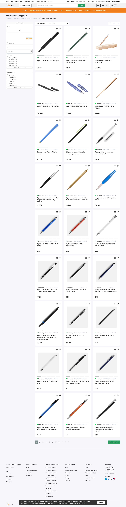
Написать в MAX (70, 1)
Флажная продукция (31, 470)
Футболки (8, 481)
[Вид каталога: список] (114, 23)
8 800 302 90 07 (109, 469)
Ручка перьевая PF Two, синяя (76, 106)
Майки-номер (49, 496)
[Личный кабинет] (98, 5)
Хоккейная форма (50, 485)
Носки (7, 471)
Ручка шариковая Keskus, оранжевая (74, 244)
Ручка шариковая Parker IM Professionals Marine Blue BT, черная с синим (47, 337)
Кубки (66, 467)
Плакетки (67, 472)
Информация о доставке (16, 1)
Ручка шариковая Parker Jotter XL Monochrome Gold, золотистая (77, 199)
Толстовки (8, 479)
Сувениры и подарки (99, 10)
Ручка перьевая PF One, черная (48, 106)
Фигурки (67, 480)
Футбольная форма (50, 478)
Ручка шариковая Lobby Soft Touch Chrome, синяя (104, 382)
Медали (67, 475)
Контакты (50, 1)
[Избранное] (107, 5)
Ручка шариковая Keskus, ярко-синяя (48, 244)
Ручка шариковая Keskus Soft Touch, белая (105, 244)
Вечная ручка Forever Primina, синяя (47, 153)
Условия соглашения (90, 472)
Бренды (87, 475)
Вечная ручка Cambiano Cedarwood (103, 61)
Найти (81, 5)
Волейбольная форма (51, 483)
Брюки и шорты (10, 467)
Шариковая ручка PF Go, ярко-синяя (105, 199)
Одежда (25, 10)
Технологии (27, 1)
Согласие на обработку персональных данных (43, 503)
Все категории (25, 5)
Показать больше (114, 442)
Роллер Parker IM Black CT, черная (75, 336)
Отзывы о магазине (41, 1)
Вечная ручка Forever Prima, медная (104, 107)
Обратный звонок (109, 471)
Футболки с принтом (50, 470)
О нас (7, 1)
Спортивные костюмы (51, 491)
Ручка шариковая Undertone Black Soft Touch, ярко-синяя (46, 428)
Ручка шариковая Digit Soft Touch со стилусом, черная (77, 382)
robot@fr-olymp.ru (85, 1)
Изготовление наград (71, 470)
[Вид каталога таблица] (118, 23)
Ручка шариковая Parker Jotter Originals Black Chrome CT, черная (47, 200)
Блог (33, 1)
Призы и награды (71, 10)
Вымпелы (28, 472)
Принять (101, 502)
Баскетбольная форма (51, 480)
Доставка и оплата (90, 478)
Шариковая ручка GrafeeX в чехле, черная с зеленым (75, 153)
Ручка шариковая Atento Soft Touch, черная (76, 290)
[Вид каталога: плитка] (110, 23)
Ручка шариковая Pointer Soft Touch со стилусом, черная (47, 290)
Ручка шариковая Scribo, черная (48, 60)
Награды (67, 478)
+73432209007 (103, 1)
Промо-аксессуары (85, 10)
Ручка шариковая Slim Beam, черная (105, 336)
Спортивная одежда (36, 10)
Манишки (48, 493)
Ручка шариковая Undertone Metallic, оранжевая (75, 428)
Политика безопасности (91, 470)
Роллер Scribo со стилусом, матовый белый (104, 153)
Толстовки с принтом (51, 472)
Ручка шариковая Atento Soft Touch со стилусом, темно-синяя (106, 290)
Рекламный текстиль (51, 10)
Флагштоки (29, 475)
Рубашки (8, 474)
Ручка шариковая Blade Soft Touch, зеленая (75, 61)
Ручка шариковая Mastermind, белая (47, 382)
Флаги (62, 10)
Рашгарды (48, 488)
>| (68, 442)
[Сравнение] (103, 5)
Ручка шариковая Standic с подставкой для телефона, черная (104, 429)
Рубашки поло (10, 476)
